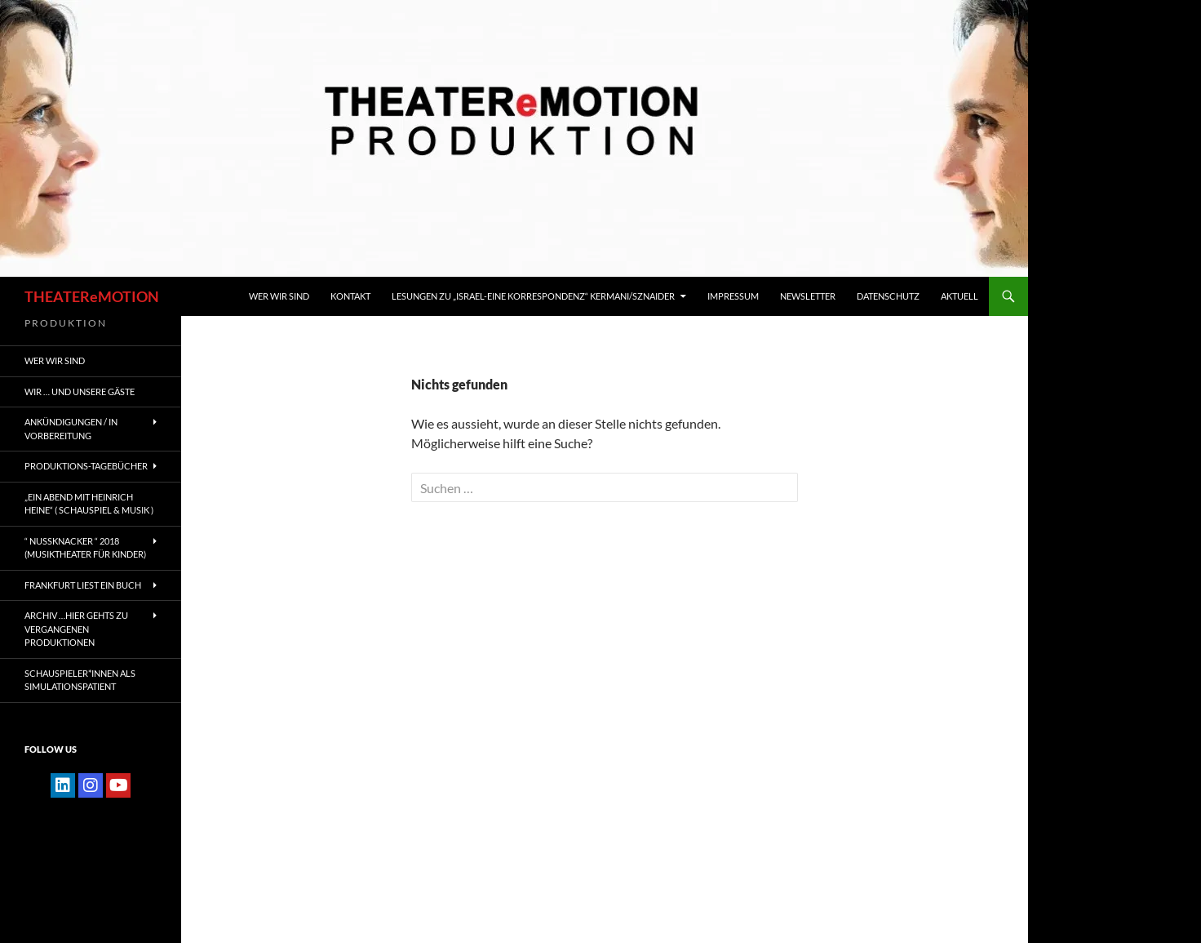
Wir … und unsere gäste (79, 391)
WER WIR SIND (279, 296)
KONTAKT (350, 296)
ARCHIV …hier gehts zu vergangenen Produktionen (76, 628)
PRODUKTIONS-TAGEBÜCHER (86, 465)
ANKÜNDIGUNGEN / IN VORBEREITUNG (70, 428)
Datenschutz (888, 296)
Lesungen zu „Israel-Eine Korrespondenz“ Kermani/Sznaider (533, 296)
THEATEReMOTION (91, 296)
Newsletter (807, 296)
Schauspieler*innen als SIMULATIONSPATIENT (79, 680)
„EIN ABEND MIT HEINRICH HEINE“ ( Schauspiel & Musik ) (88, 504)
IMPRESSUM (733, 296)
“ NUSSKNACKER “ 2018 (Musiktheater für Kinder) (85, 548)
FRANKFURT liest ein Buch (82, 585)
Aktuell (959, 296)
